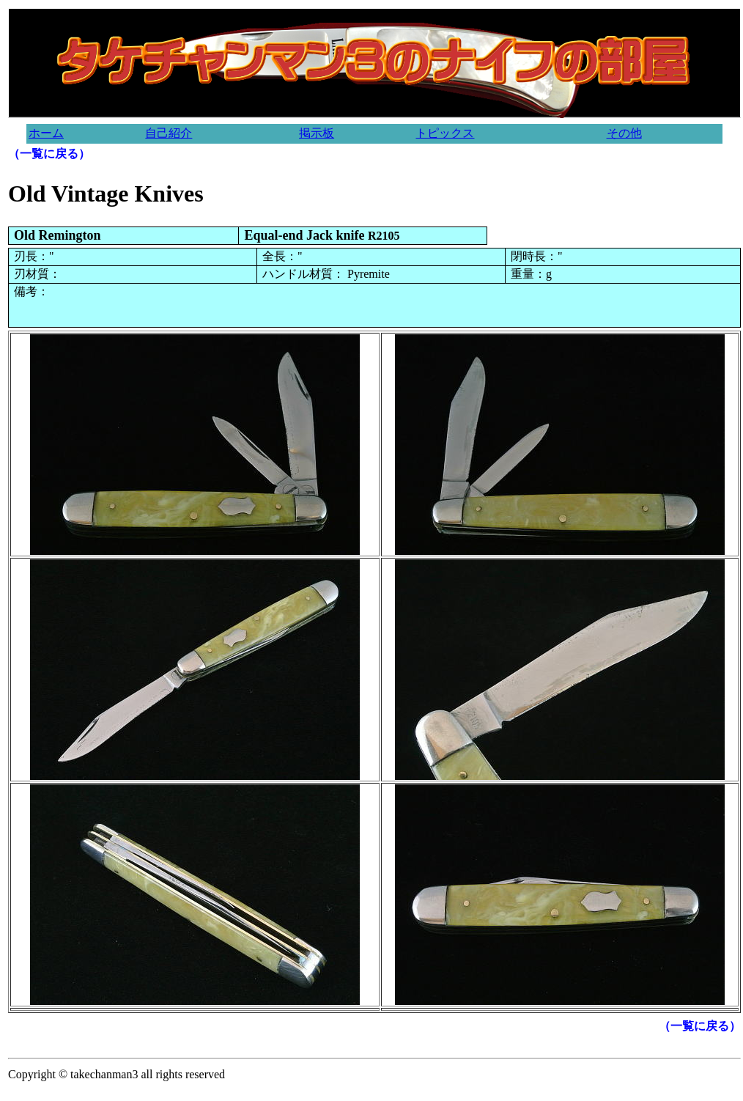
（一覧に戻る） (49, 153)
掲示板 (316, 133)
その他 (624, 133)
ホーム (46, 133)
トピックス (444, 133)
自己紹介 (168, 133)
